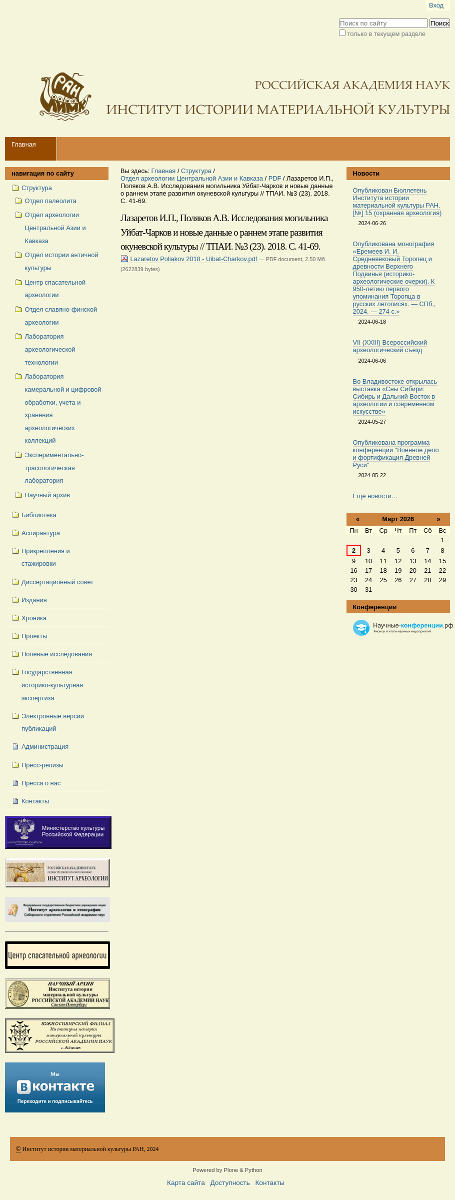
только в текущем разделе (387, 34)
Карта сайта (186, 1182)
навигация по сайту (43, 173)
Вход (436, 5)
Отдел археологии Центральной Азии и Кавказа (191, 178)
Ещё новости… (375, 496)
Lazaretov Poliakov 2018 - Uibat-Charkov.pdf (189, 259)
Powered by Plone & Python (227, 1170)
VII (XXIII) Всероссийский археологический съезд (390, 346)
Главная (24, 144)
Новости (366, 173)
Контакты (269, 1182)
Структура (196, 171)
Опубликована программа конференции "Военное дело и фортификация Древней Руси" (396, 454)
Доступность (230, 1182)
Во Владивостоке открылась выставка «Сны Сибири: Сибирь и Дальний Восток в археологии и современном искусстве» (395, 396)
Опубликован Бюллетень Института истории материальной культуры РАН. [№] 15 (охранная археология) (397, 202)
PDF (275, 178)
